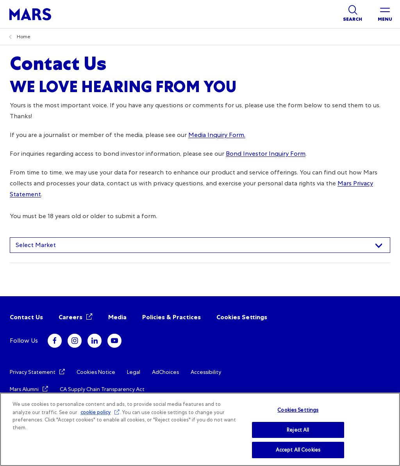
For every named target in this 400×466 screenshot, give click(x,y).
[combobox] (200, 245)
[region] (200, 429)
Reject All (298, 430)
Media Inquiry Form (216, 135)
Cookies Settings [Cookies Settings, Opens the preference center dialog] (297, 410)
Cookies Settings (241, 317)
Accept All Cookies (298, 450)
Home (23, 36)
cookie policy (95, 412)
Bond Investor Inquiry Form (265, 153)
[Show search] (352, 14)
